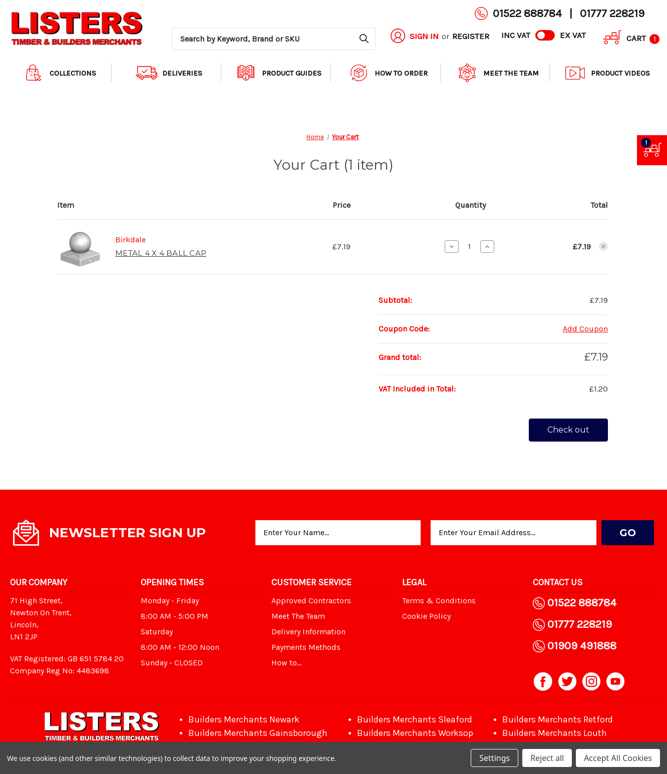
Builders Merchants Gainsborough (257, 732)
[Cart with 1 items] (627, 39)
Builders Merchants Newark (243, 719)
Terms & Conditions (439, 600)
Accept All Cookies (618, 757)
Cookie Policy (426, 616)
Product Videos (607, 73)
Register (470, 36)
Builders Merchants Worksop (415, 732)
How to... (286, 662)
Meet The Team (498, 73)
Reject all (547, 757)
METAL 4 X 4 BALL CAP (160, 253)
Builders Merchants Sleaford (414, 719)
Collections (59, 73)
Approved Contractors (311, 600)
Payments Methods (306, 647)
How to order (388, 73)
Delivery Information (308, 631)
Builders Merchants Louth (554, 732)
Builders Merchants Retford (557, 719)
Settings (494, 757)
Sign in (424, 36)
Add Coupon (585, 328)
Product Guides (278, 73)
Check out (568, 430)
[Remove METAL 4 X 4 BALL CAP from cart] (603, 246)
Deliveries (169, 73)
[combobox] (273, 39)
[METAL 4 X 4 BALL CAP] (469, 246)
